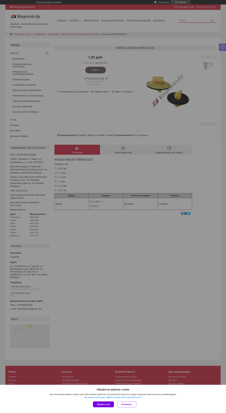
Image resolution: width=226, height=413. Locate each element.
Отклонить (126, 404)
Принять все (103, 404)
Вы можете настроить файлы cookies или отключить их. (112, 397)
